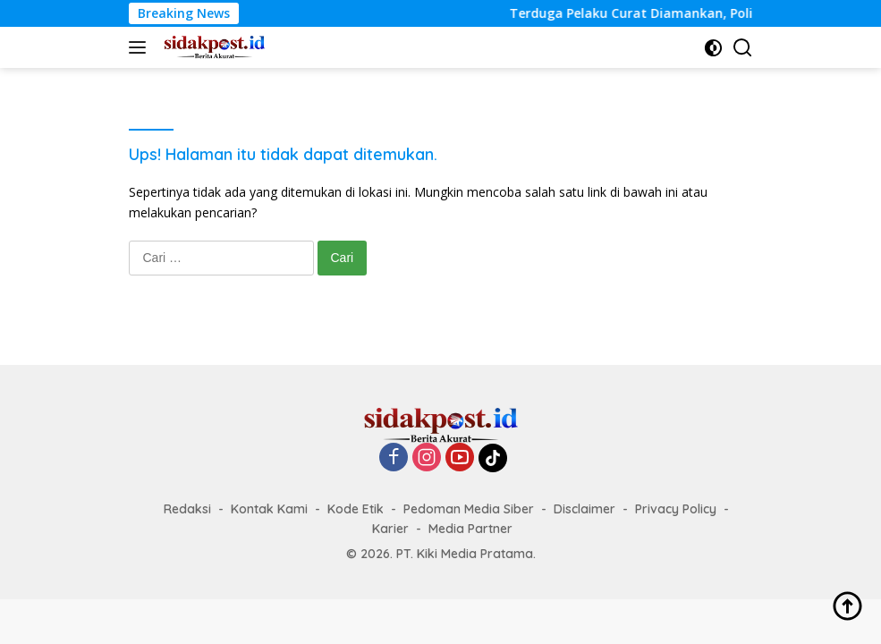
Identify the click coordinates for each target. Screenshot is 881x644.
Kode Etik (355, 509)
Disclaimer (584, 509)
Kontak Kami (269, 509)
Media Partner (470, 529)
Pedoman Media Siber (468, 509)
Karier (390, 529)
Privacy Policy (675, 509)
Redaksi (187, 509)
